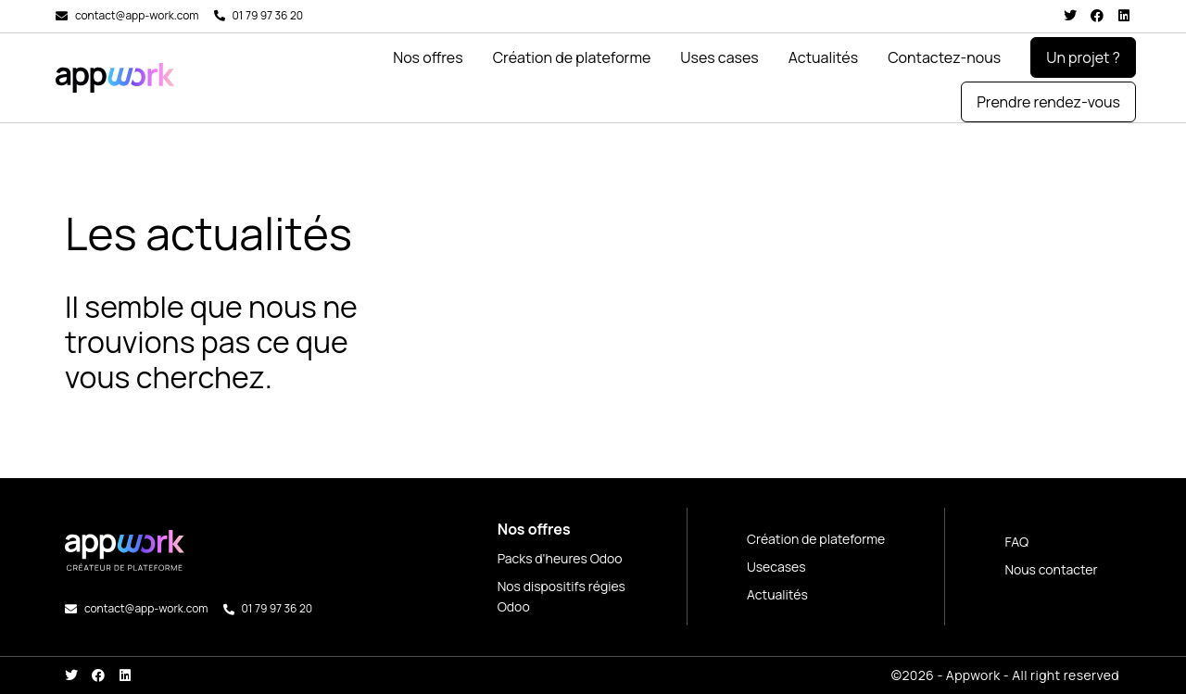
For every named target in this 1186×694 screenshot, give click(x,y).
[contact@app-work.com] (62, 16)
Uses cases (719, 57)
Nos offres (427, 57)
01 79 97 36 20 (268, 15)
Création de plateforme (572, 57)
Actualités (823, 57)
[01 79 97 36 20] (219, 15)
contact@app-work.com (137, 15)
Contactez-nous (944, 57)
